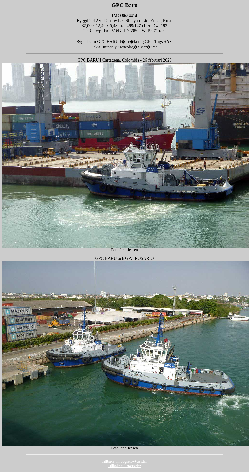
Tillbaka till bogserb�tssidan (124, 461)
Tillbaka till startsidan (124, 466)
